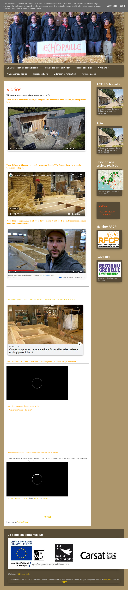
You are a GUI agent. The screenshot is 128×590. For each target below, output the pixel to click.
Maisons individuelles (17, 74)
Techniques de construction (57, 68)
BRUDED (36, 498)
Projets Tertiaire (40, 74)
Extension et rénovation (65, 74)
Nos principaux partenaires (107, 213)
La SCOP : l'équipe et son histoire (22, 68)
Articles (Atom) (22, 522)
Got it (122, 6)
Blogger (64, 582)
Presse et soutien (84, 68)
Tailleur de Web (23, 574)
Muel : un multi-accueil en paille (17, 498)
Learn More (112, 6)
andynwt (107, 580)
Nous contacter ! (89, 74)
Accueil (47, 516)
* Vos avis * (103, 68)
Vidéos (103, 206)
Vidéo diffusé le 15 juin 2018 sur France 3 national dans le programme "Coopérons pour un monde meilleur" (41, 299)
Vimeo (45, 498)
